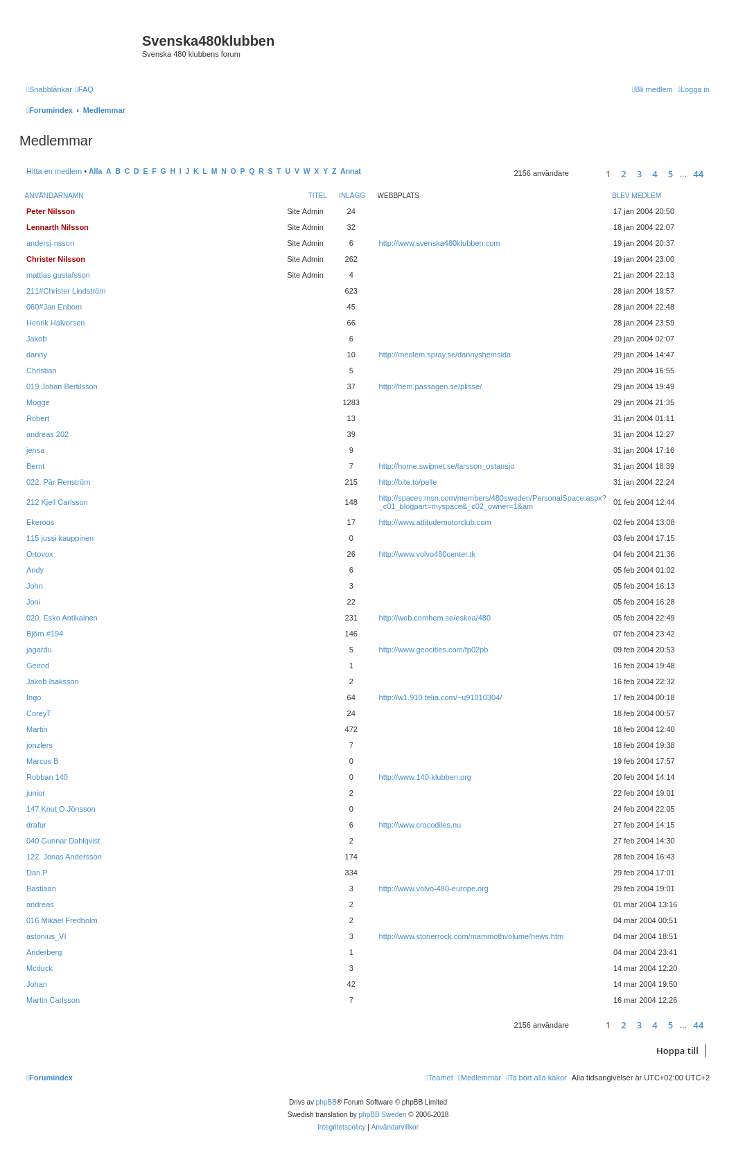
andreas (40, 904)
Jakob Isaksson (52, 681)
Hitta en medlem (54, 171)
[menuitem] (85, 89)
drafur (36, 825)
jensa (35, 450)
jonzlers (39, 745)
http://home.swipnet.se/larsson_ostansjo (447, 466)
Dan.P (37, 872)
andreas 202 (47, 434)
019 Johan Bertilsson (62, 386)
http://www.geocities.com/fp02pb (434, 649)
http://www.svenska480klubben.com (439, 243)
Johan (36, 984)
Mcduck (39, 968)
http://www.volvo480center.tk (427, 554)
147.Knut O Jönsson (61, 809)
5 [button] (670, 174)
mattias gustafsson (58, 275)
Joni (33, 602)
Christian (41, 370)
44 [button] (698, 174)
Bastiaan (41, 888)
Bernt (35, 466)
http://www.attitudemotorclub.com (435, 522)
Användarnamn (54, 195)
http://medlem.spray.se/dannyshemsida (445, 354)
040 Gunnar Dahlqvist (63, 841)
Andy (35, 570)
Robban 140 (47, 777)
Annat (350, 171)
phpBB (326, 1102)
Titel (317, 195)
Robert (37, 418)
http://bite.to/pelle (408, 482)
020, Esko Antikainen (62, 618)
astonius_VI (46, 936)
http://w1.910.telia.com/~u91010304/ (440, 697)
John (34, 586)
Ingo (33, 697)
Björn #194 (44, 634)
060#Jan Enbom (54, 307)
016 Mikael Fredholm (62, 920)
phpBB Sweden (383, 1114)
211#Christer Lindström (65, 291)
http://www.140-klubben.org (425, 777)
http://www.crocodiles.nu (420, 825)
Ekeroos (40, 522)
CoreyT (38, 713)
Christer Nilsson (55, 259)
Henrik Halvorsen (55, 323)
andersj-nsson (50, 243)
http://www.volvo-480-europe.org (434, 888)
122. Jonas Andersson (64, 857)
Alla (95, 171)
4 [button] (654, 174)
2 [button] (623, 174)
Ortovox (39, 554)
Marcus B (42, 761)
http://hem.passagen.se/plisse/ (430, 386)
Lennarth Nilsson (57, 227)
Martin (37, 729)
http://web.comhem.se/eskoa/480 (435, 618)
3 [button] (639, 174)
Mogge (38, 402)
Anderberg (44, 952)
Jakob (36, 338)
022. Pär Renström (58, 482)
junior (35, 793)
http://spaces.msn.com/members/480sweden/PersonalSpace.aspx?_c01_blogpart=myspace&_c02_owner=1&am (492, 502)
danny (36, 354)
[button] (585, 173)
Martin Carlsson (53, 1000)
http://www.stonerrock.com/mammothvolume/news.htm (471, 936)
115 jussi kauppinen (60, 538)
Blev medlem (636, 195)
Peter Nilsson (50, 211)
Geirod (37, 665)
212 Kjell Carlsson (57, 502)
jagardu (39, 649)
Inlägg (352, 195)
